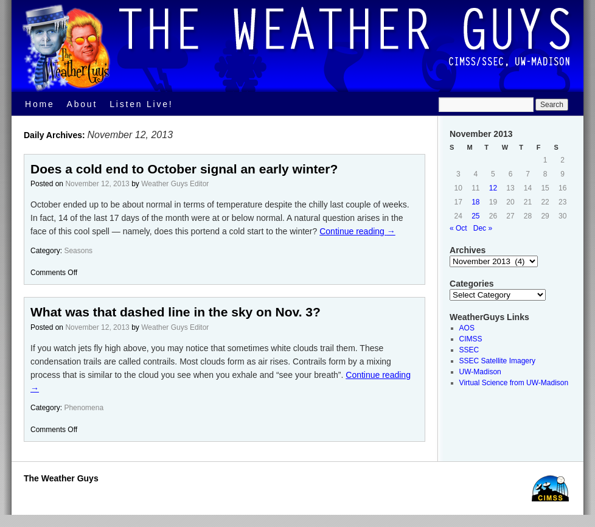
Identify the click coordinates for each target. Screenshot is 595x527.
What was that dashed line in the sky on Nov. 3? (175, 312)
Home (40, 104)
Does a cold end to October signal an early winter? (184, 169)
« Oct (458, 228)
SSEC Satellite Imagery (497, 361)
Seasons (78, 250)
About (82, 104)
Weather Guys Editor (175, 184)
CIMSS (470, 339)
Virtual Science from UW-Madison (514, 383)
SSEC (469, 350)
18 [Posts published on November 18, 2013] (475, 202)
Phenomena (83, 407)
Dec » (482, 228)
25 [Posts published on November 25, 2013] (475, 216)
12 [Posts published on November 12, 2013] (493, 188)
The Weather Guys (61, 478)
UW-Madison (480, 372)
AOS (467, 328)
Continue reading (357, 231)
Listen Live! (141, 104)
